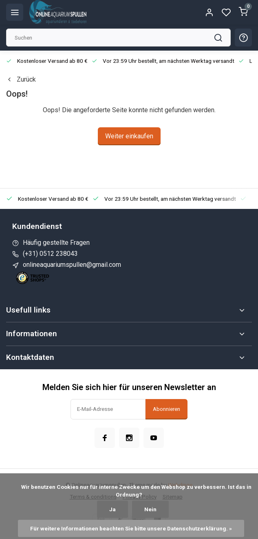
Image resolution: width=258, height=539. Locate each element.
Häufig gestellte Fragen (56, 242)
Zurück (21, 79)
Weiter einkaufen (129, 136)
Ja (112, 509)
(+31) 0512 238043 (50, 253)
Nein (150, 509)
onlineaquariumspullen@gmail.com (72, 264)
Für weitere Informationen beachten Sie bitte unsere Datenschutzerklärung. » (131, 528)
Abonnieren (166, 409)
